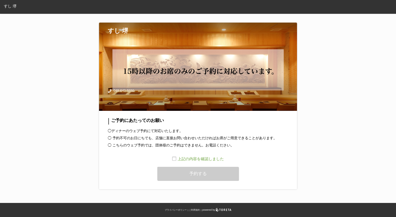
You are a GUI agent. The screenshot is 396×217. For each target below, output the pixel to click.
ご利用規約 (194, 210)
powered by (216, 209)
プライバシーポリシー (176, 210)
